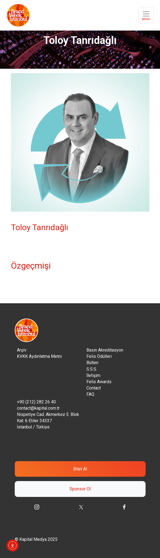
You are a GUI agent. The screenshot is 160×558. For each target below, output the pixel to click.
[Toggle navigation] (146, 15)
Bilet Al (80, 469)
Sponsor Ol (80, 488)
